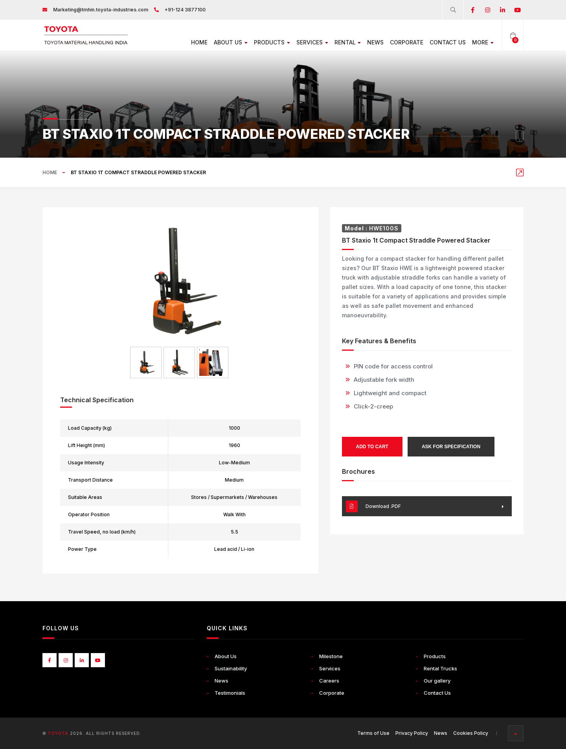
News (374, 42)
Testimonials (230, 693)
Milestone (331, 656)
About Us (226, 42)
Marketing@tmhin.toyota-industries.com (100, 10)
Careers (329, 680)
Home (195, 42)
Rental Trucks (440, 668)
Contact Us (447, 42)
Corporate (406, 42)
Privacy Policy (411, 733)
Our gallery (437, 680)
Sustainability (231, 668)
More (482, 42)
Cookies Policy (470, 733)
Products (268, 42)
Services (310, 42)
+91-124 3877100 (185, 10)
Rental (346, 42)
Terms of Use (373, 733)
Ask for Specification (451, 446)
